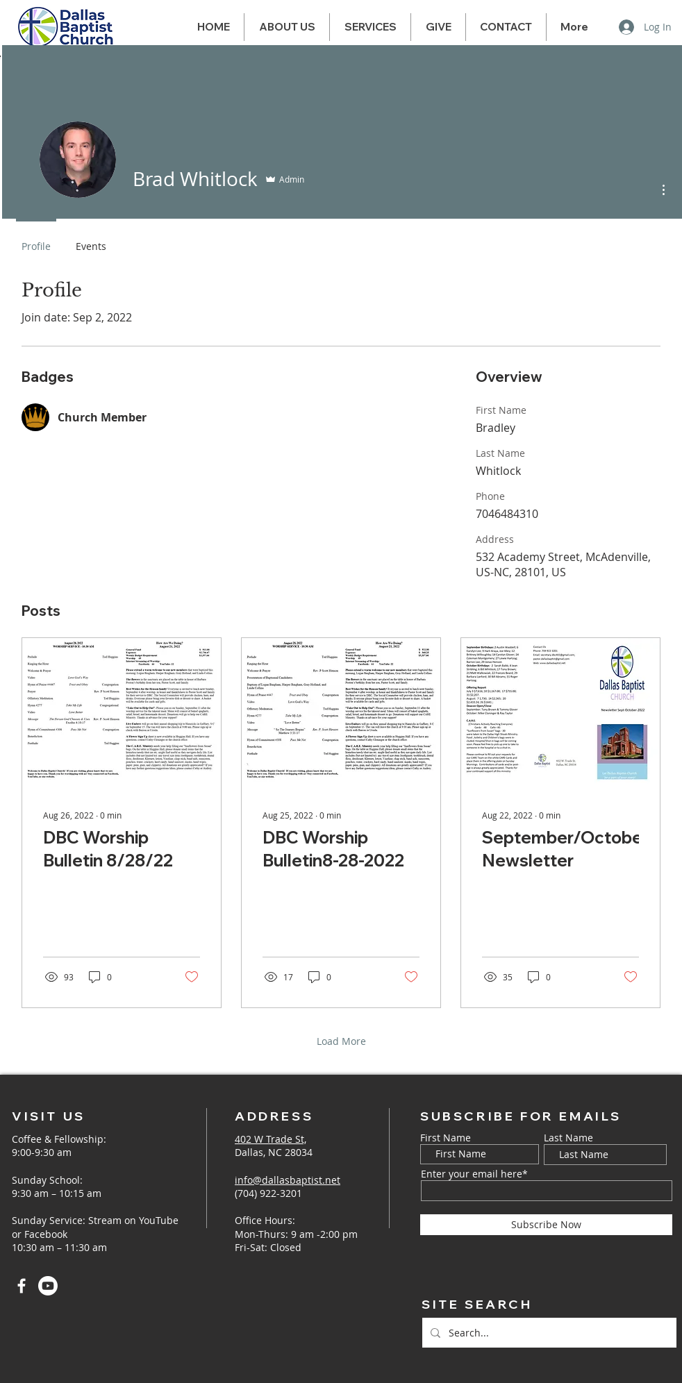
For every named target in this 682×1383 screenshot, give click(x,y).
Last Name (568, 1138)
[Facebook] (21, 1286)
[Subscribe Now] (546, 1224)
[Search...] (548, 1333)
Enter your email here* (474, 1174)
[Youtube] (48, 1286)
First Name (445, 1138)
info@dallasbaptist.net (287, 1180)
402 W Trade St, (270, 1139)
